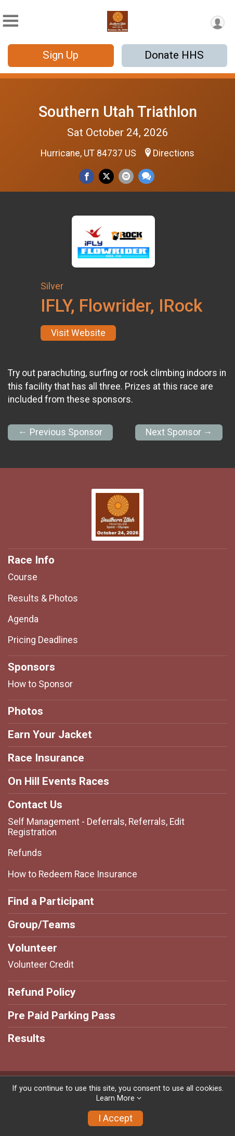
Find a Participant (51, 901)
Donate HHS (174, 55)
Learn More (115, 1098)
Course (22, 577)
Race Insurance (46, 758)
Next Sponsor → (179, 432)
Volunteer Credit (41, 964)
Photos (25, 711)
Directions (173, 153)
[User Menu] (218, 23)
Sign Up (61, 55)
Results (26, 1038)
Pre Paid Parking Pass (61, 1015)
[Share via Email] (126, 176)
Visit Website (78, 333)
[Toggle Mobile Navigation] (10, 21)
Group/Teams (41, 924)
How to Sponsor (40, 684)
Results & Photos (43, 598)
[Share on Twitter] (106, 176)
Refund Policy (41, 992)
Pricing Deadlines (43, 640)
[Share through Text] (146, 176)
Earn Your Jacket (50, 734)
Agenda (23, 619)
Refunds (25, 853)
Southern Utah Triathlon (117, 112)
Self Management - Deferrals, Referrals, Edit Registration (96, 827)
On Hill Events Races (58, 781)
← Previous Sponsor (60, 432)
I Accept (115, 1118)
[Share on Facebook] (86, 176)
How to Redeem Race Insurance (72, 874)
